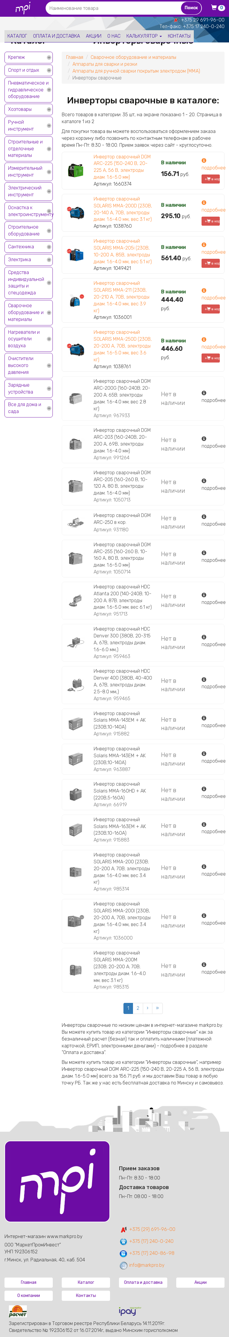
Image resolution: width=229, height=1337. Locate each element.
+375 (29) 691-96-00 (147, 1229)
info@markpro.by (142, 1265)
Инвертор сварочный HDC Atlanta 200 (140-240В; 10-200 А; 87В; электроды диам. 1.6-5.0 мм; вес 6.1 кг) (123, 597)
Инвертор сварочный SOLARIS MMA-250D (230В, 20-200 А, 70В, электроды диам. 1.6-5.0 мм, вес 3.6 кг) (123, 345)
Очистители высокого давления (20, 365)
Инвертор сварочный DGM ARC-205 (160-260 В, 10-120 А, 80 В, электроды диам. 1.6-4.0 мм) (122, 483)
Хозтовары (20, 109)
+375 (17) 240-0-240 (146, 1241)
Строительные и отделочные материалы (25, 148)
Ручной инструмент (21, 125)
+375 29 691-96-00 (203, 20)
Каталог (17, 36)
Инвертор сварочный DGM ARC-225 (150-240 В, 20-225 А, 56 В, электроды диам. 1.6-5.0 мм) (122, 167)
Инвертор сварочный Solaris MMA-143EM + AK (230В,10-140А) (120, 720)
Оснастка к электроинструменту (30, 211)
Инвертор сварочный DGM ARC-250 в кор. (122, 519)
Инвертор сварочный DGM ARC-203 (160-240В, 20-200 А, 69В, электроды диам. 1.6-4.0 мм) (122, 440)
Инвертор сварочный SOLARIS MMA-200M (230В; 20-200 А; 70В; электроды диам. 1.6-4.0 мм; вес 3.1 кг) (120, 966)
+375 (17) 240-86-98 (146, 1253)
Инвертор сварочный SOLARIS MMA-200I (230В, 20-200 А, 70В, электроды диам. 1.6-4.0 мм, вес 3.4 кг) (122, 917)
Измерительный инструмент (25, 171)
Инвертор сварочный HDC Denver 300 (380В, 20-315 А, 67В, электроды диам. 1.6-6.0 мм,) (122, 639)
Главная (74, 57)
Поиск (191, 7)
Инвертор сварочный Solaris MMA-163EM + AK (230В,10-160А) (120, 826)
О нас (113, 36)
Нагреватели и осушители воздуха (24, 339)
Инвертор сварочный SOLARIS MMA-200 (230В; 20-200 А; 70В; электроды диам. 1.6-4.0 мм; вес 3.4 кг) (122, 868)
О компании (28, 1295)
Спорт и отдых (23, 70)
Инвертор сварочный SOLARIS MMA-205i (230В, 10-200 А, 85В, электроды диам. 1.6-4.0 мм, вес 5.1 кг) (123, 251)
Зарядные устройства (20, 388)
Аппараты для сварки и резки (104, 64)
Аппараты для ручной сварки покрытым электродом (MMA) (136, 71)
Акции (93, 36)
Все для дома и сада (24, 408)
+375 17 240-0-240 (204, 26)
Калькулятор (144, 36)
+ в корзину (212, 179)
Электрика (19, 259)
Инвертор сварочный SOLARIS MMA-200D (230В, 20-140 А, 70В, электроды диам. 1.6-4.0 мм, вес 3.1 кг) (123, 209)
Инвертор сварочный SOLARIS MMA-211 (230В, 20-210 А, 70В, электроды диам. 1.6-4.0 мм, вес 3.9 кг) (121, 296)
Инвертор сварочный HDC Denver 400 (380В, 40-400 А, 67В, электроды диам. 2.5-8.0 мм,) (123, 681)
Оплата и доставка (56, 36)
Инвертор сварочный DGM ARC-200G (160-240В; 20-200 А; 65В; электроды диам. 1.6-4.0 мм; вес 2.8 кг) (122, 394)
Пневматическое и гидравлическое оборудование (28, 90)
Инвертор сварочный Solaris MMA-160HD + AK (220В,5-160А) (120, 791)
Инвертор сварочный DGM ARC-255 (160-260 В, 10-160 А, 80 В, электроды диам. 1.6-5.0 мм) (122, 555)
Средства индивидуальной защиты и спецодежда (26, 283)
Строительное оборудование (24, 230)
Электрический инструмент (24, 191)
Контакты (179, 36)
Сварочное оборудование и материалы (26, 312)
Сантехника (21, 247)
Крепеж (16, 57)
